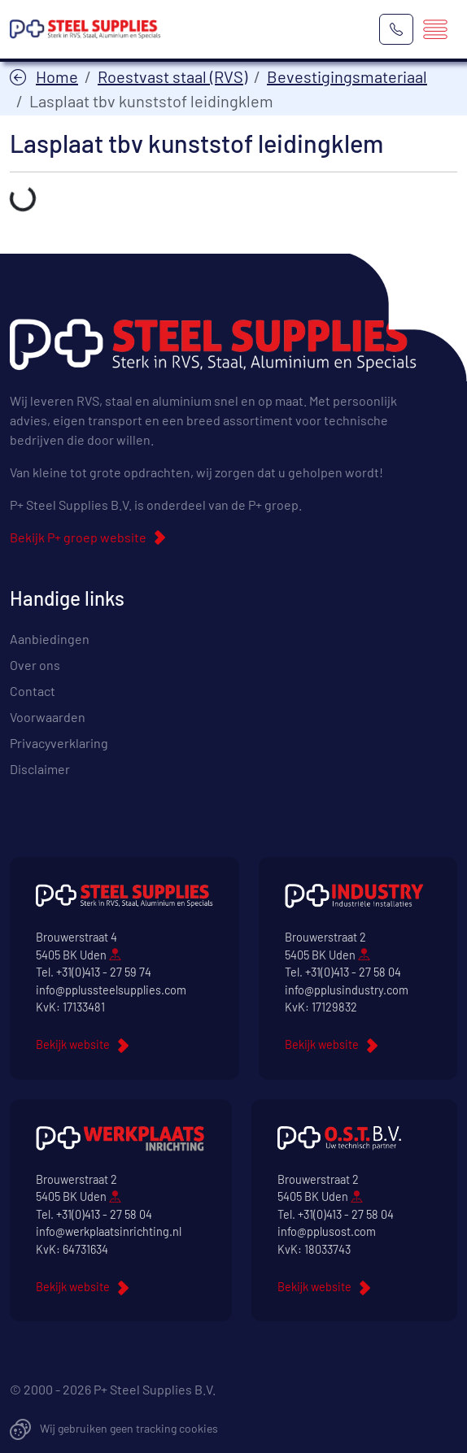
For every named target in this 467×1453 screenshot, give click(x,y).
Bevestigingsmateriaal (347, 76)
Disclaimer (40, 769)
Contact (32, 690)
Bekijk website (73, 1044)
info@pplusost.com (326, 1231)
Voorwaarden (47, 716)
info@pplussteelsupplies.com (111, 990)
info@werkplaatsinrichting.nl (108, 1231)
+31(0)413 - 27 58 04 (353, 972)
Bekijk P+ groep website (78, 537)
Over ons (35, 664)
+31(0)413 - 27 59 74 (103, 972)
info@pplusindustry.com (346, 990)
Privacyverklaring (59, 742)
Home (57, 76)
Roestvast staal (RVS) (172, 76)
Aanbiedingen (49, 638)
